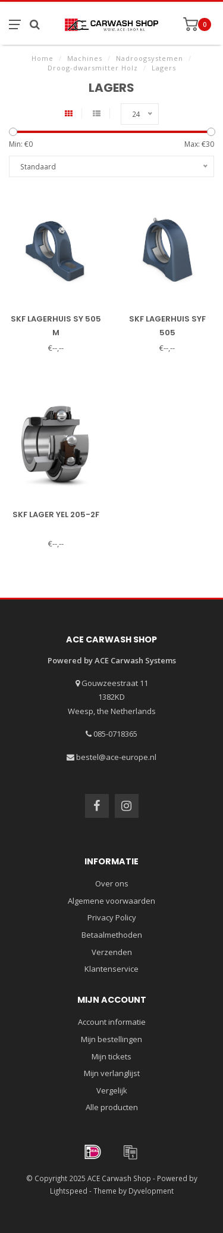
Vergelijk (111, 1090)
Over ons (111, 883)
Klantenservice (111, 968)
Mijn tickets (111, 1056)
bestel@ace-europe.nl (116, 757)
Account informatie (112, 1021)
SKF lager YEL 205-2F (55, 514)
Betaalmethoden (111, 934)
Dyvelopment (151, 1190)
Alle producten (112, 1107)
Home (43, 58)
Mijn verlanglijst (112, 1073)
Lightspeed (68, 1190)
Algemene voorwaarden (111, 900)
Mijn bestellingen (111, 1039)
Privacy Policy (111, 917)
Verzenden (112, 952)
